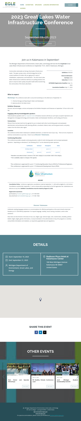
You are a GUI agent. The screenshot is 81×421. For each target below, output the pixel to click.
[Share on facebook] (36, 332)
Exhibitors (29, 5)
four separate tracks (29, 116)
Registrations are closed (40, 43)
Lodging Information (51, 5)
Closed (70, 5)
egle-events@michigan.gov (41, 411)
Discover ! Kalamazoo (42, 135)
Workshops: (11, 98)
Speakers (38, 5)
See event (25, 386)
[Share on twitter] (44, 332)
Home (22, 5)
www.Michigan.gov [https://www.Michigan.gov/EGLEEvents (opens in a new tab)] (40, 413)
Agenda (23, 8)
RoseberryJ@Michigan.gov (24, 194)
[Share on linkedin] (40, 332)
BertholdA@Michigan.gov (24, 196)
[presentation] (3, 377)
